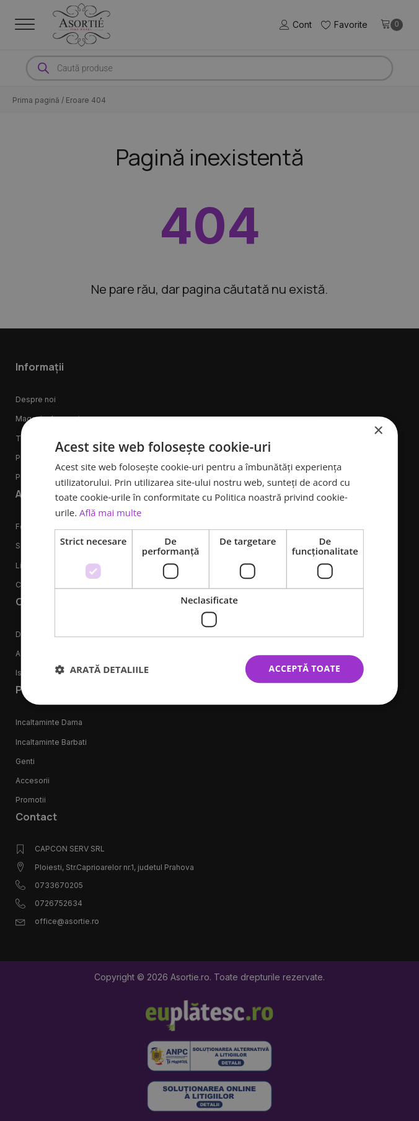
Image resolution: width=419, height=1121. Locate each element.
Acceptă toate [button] (305, 669)
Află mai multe (110, 512)
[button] (102, 669)
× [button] (377, 431)
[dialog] (209, 560)
